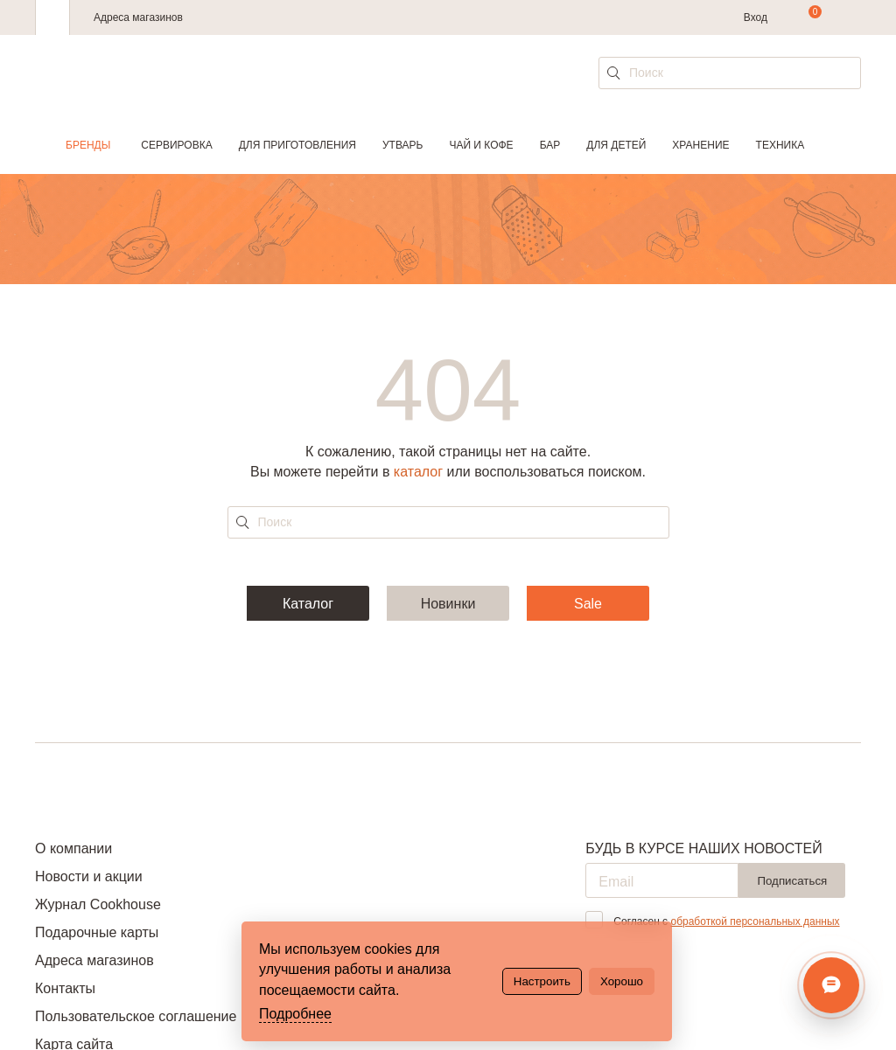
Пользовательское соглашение (135, 1016)
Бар (550, 145)
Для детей (616, 145)
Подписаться (792, 880)
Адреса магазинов (138, 17)
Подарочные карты (96, 932)
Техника (780, 145)
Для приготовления (297, 145)
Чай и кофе (481, 145)
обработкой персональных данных (754, 921)
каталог (418, 471)
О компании (73, 848)
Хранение (700, 145)
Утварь (402, 145)
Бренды (88, 145)
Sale (588, 603)
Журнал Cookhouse (98, 904)
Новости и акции (89, 876)
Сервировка (176, 145)
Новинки (448, 603)
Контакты (65, 988)
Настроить (542, 981)
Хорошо (621, 981)
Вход (755, 17)
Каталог (308, 603)
